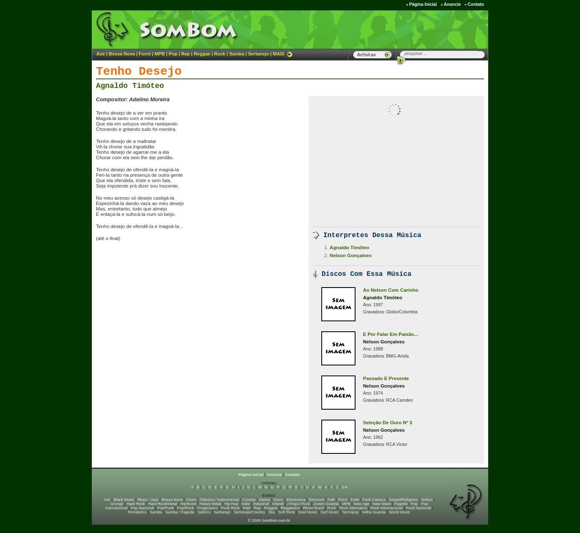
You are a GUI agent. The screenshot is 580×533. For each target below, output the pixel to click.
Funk (355, 500)
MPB (160, 53)
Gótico (427, 500)
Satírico (204, 512)
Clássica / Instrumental (219, 500)
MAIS (283, 53)
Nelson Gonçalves (351, 255)
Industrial (261, 504)
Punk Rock (230, 508)
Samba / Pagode (179, 512)
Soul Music (308, 512)
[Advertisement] (384, 29)
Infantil (277, 504)
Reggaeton (290, 508)
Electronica (295, 500)
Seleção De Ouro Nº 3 (387, 422)
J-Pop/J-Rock (298, 504)
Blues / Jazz (148, 500)
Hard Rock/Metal (162, 504)
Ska (271, 512)
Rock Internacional (387, 508)
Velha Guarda (374, 512)
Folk (331, 500)
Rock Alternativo (353, 508)
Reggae (202, 53)
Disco (278, 500)
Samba (236, 53)
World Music (399, 512)
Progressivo (207, 508)
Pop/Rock (185, 508)
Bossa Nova (121, 53)
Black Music (123, 500)
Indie (246, 504)
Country (249, 500)
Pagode (401, 504)
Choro (191, 500)
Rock (219, 53)
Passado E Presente (386, 378)
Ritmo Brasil (313, 508)
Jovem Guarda (326, 504)
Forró (145, 53)
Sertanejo (258, 53)
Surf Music (329, 512)
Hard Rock (135, 504)
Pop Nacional (142, 508)
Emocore (316, 500)
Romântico (137, 512)
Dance (264, 500)
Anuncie (452, 4)
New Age (361, 504)
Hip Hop (231, 504)
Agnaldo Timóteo (130, 86)
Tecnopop (350, 512)
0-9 (344, 487)
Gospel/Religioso (403, 500)
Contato (476, 4)
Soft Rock (286, 512)
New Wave (381, 504)
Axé (100, 53)
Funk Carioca (373, 500)
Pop (173, 53)
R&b (246, 508)
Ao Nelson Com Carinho (391, 290)
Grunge (117, 504)
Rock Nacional (418, 508)
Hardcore (188, 504)
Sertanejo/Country (249, 512)
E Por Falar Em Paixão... (390, 334)
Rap (185, 53)
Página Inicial (423, 4)
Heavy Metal (210, 504)
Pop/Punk (165, 508)
